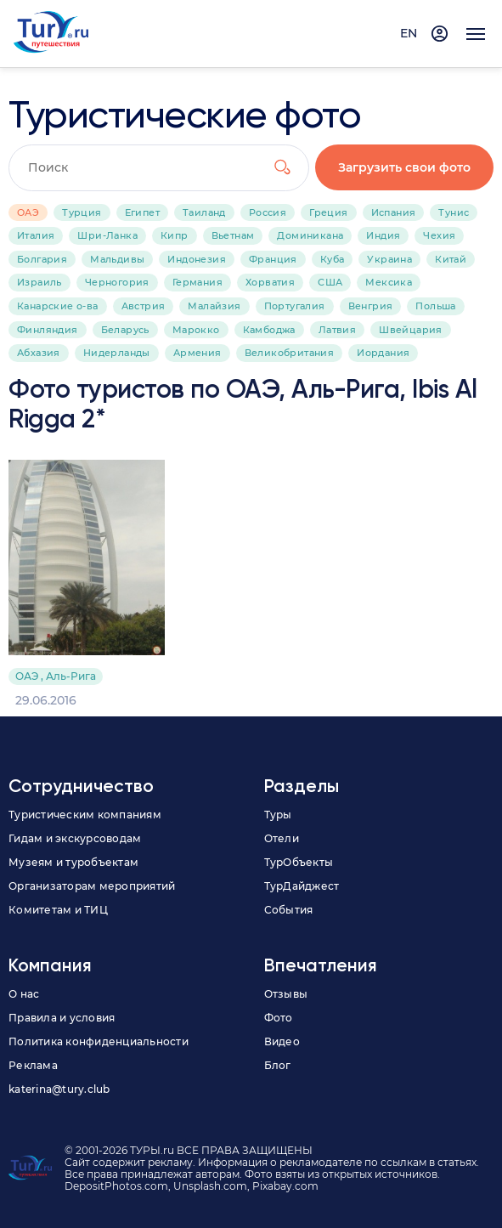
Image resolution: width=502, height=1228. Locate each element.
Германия (197, 282)
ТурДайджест (302, 886)
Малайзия (214, 306)
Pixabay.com (285, 1186)
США (330, 282)
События (288, 909)
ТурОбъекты (299, 862)
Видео (282, 1041)
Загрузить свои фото (405, 167)
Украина (389, 259)
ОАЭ (28, 212)
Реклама (33, 1065)
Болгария (42, 259)
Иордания (383, 353)
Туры (278, 814)
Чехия (439, 235)
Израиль (39, 282)
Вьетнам (233, 235)
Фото (278, 1017)
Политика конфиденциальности (98, 1041)
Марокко (196, 330)
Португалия (294, 306)
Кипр (175, 235)
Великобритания (290, 353)
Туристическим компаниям (84, 814)
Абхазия (38, 353)
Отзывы (286, 993)
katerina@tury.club (59, 1089)
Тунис (453, 212)
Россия (267, 212)
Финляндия (47, 330)
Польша (435, 306)
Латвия (337, 330)
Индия (383, 235)
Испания (393, 212)
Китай (450, 259)
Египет (142, 212)
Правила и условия (61, 1017)
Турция (81, 212)
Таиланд (204, 212)
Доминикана (310, 235)
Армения (197, 353)
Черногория (117, 282)
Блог (277, 1065)
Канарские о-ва (58, 306)
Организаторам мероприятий (91, 886)
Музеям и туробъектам (73, 862)
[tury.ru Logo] (50, 33)
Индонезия (196, 259)
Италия (35, 235)
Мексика (388, 282)
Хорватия (270, 282)
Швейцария (411, 330)
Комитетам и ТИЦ (58, 909)
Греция (328, 212)
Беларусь (125, 330)
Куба (332, 259)
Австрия (143, 306)
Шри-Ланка (107, 235)
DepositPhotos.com (116, 1186)
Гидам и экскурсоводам (74, 838)
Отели (281, 838)
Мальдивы (117, 259)
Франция (273, 259)
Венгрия (370, 306)
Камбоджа (269, 330)
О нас (23, 993)
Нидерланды (116, 353)
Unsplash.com (210, 1186)
